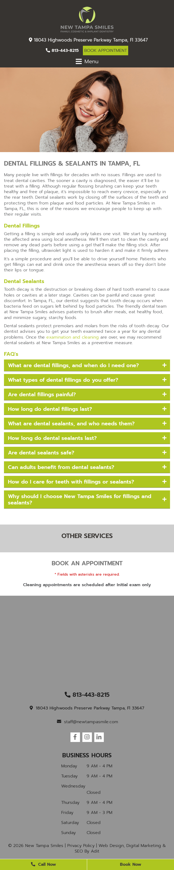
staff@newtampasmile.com (87, 722)
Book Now (130, 864)
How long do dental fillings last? (50, 409)
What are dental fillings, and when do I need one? (73, 365)
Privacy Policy (81, 845)
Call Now (43, 864)
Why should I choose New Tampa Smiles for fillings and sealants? (79, 499)
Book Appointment (105, 50)
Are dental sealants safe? (41, 453)
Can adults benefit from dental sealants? (61, 467)
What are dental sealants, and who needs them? (71, 423)
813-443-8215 (62, 50)
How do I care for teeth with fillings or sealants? (71, 482)
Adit (95, 851)
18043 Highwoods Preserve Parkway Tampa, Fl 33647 (88, 40)
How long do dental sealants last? (52, 438)
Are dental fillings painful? (42, 394)
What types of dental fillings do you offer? (63, 380)
